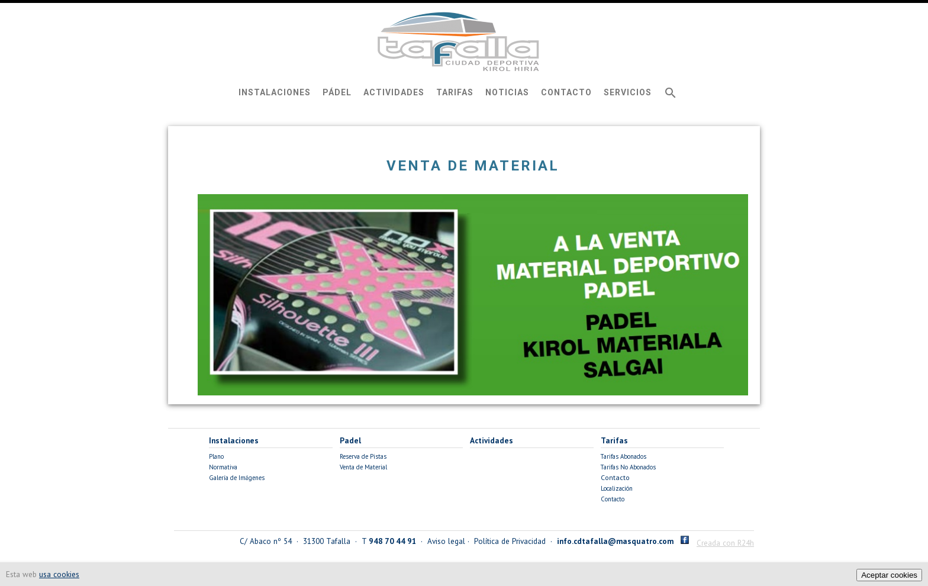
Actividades (393, 92)
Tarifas (454, 92)
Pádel (337, 92)
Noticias (507, 92)
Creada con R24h (725, 542)
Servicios (628, 92)
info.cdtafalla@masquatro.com (615, 541)
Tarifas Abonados (623, 456)
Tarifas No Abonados (628, 467)
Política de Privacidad (510, 541)
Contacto (566, 92)
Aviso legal (446, 541)
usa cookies (59, 574)
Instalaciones (275, 92)
